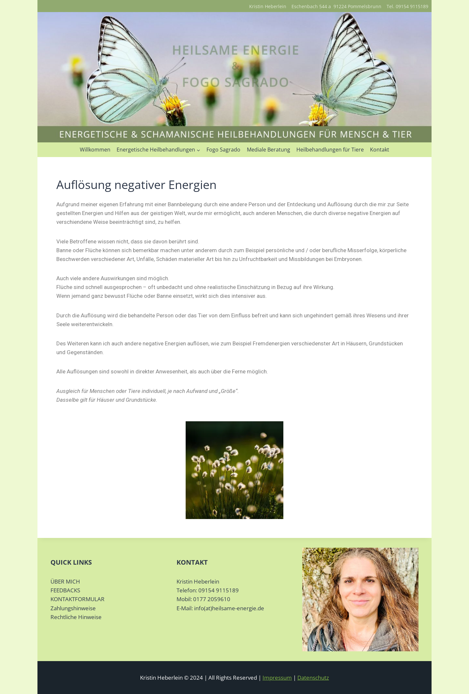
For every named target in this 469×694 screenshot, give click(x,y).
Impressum (277, 677)
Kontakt (379, 149)
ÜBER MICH (65, 581)
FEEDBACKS (65, 590)
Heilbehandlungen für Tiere (330, 149)
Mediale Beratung (268, 149)
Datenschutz (313, 677)
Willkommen (95, 149)
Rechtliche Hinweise (76, 617)
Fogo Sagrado (223, 149)
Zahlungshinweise (73, 608)
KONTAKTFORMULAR (77, 599)
